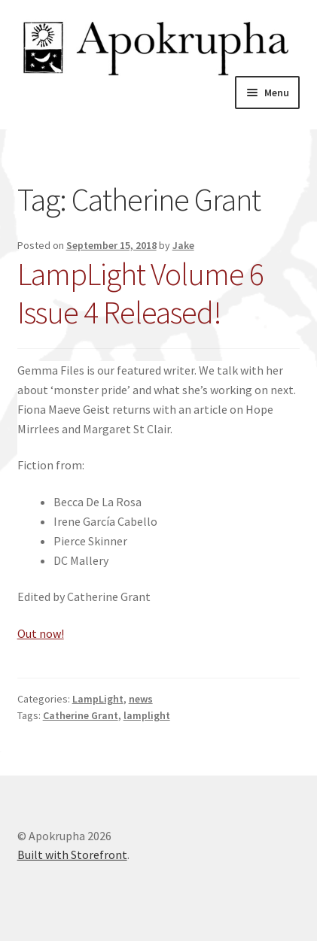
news (141, 699)
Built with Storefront (72, 854)
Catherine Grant (80, 715)
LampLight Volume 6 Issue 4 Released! (140, 293)
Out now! (40, 633)
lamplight (146, 715)
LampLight (97, 699)
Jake (183, 245)
